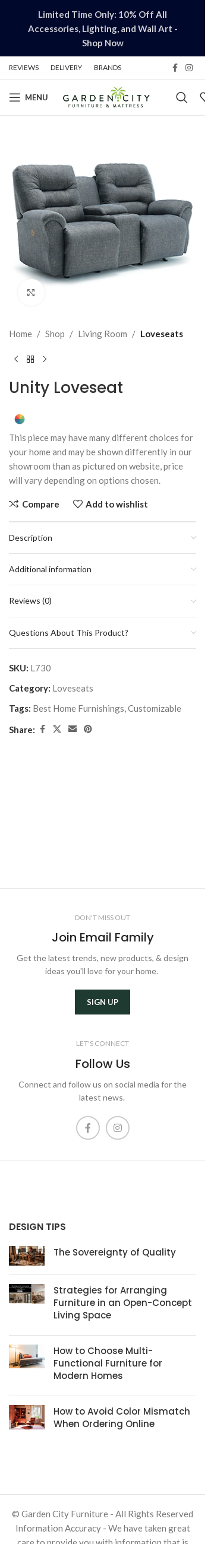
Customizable (154, 708)
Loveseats (161, 333)
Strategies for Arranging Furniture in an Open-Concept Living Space (123, 1302)
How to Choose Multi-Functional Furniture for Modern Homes (108, 1363)
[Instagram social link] (189, 68)
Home (20, 333)
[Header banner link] (102, 28)
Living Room (102, 333)
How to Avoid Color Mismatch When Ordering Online (122, 1417)
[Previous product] (16, 360)
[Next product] (44, 360)
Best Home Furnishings (78, 708)
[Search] (182, 97)
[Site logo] (106, 96)
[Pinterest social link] (88, 729)
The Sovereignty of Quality (115, 1252)
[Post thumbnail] (27, 1256)
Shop (55, 333)
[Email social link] (72, 729)
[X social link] (57, 729)
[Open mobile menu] (28, 97)
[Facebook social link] (175, 68)
